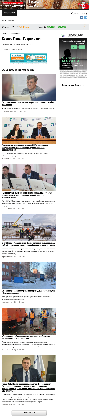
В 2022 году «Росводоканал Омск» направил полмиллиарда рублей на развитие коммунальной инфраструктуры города (28, 244)
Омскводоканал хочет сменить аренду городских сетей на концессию (28, 103)
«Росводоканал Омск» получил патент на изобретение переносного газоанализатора (26, 337)
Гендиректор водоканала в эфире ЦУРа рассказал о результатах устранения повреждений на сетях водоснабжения (25, 147)
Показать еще (35, 413)
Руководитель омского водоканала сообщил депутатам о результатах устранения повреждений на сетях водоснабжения (28, 195)
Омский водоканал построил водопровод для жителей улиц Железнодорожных (28, 292)
